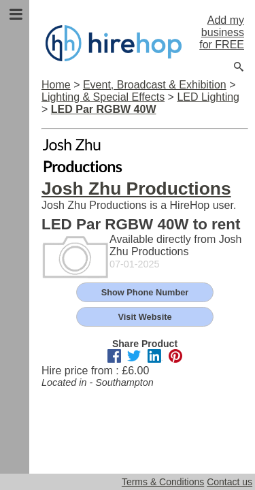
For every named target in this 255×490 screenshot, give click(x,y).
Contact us (229, 481)
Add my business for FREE (221, 32)
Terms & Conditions (163, 481)
